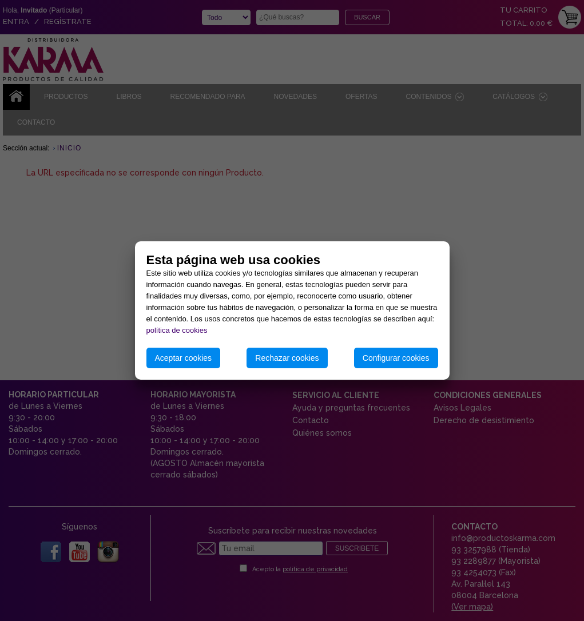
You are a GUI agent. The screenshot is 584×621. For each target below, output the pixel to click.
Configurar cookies (396, 358)
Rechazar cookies (287, 358)
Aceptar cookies (183, 358)
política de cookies (177, 330)
